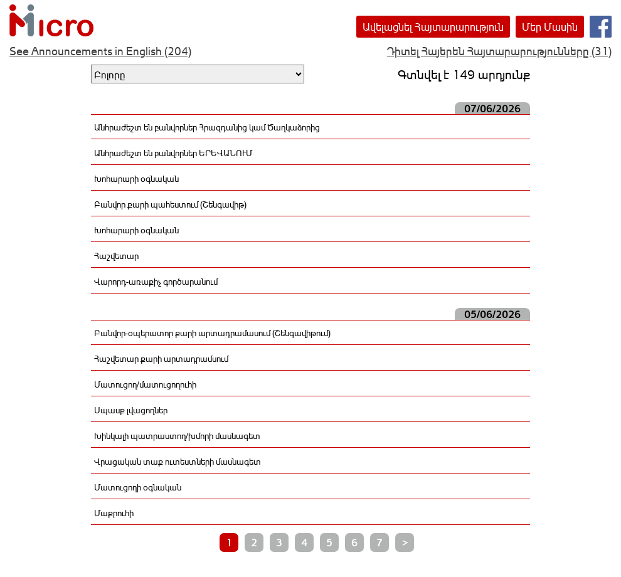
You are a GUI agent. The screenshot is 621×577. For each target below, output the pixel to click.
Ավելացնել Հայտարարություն (433, 26)
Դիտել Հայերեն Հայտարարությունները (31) (499, 51)
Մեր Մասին (550, 26)
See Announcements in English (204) (100, 51)
